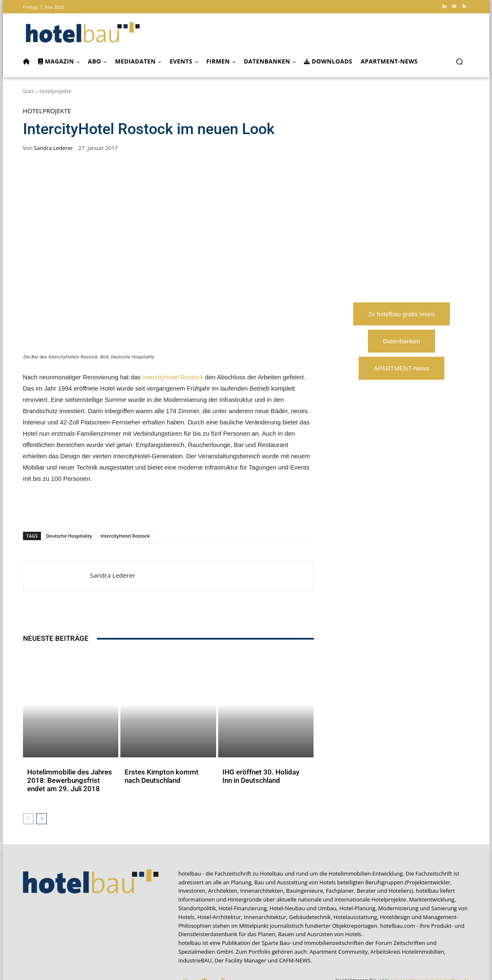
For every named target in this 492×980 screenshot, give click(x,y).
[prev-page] (28, 776)
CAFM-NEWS (295, 918)
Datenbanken (401, 341)
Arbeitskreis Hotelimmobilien (407, 909)
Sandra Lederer (53, 148)
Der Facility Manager (240, 918)
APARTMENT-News (401, 368)
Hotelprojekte (55, 91)
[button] (459, 61)
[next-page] (41, 776)
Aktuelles (39, 754)
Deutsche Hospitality (69, 536)
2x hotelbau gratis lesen (401, 313)
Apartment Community (338, 909)
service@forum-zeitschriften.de (429, 938)
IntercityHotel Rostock (173, 377)
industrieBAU (195, 918)
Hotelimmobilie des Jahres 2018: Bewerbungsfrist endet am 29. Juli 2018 (67, 740)
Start (28, 91)
